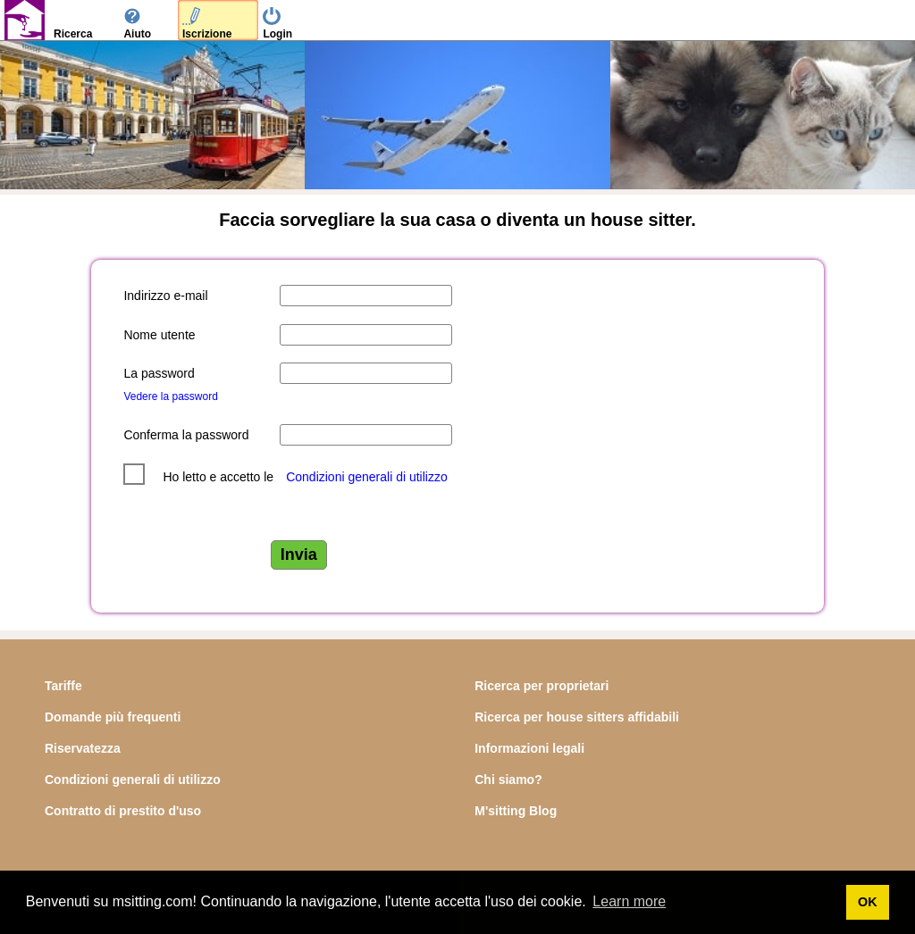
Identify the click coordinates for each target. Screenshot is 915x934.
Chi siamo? (507, 779)
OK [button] (867, 902)
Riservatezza (83, 748)
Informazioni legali (529, 748)
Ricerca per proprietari (541, 686)
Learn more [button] (629, 901)
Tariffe (63, 686)
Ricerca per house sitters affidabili (576, 717)
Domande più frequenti (112, 717)
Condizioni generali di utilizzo (367, 477)
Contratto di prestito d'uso (123, 811)
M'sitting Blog (515, 811)
